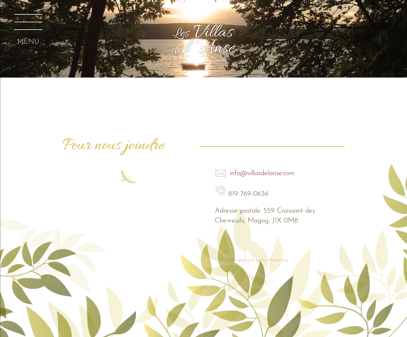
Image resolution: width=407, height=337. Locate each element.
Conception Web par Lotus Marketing (251, 260)
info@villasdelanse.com (255, 173)
